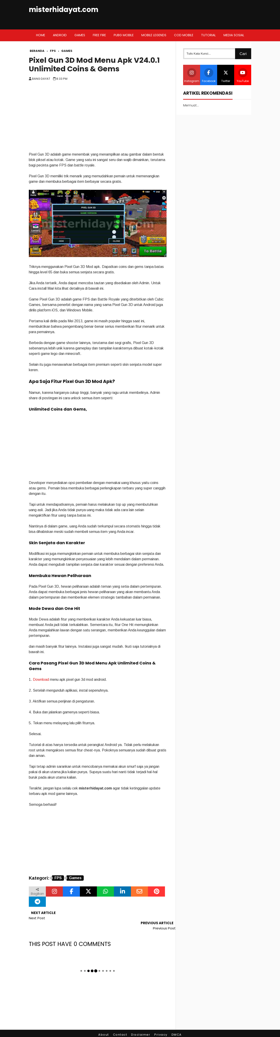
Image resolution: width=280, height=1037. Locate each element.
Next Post (37, 918)
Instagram (191, 75)
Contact (120, 1024)
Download (41, 679)
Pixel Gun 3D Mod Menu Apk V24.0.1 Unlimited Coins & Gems (94, 64)
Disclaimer (140, 1024)
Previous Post (164, 918)
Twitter (225, 75)
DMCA (177, 1024)
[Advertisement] (98, 117)
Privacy (160, 1024)
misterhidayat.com (63, 9)
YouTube (243, 75)
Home (40, 35)
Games (75, 878)
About (103, 1024)
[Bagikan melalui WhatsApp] (105, 891)
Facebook (209, 75)
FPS (58, 878)
